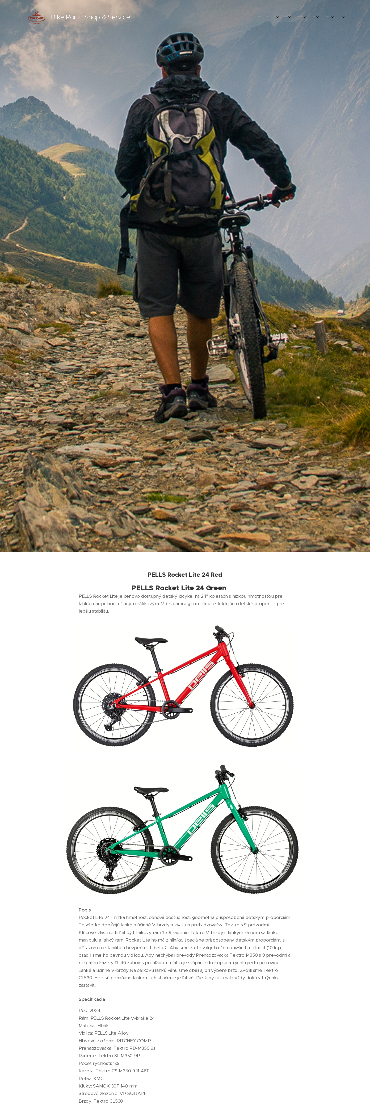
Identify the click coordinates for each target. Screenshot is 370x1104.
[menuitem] (261, 17)
